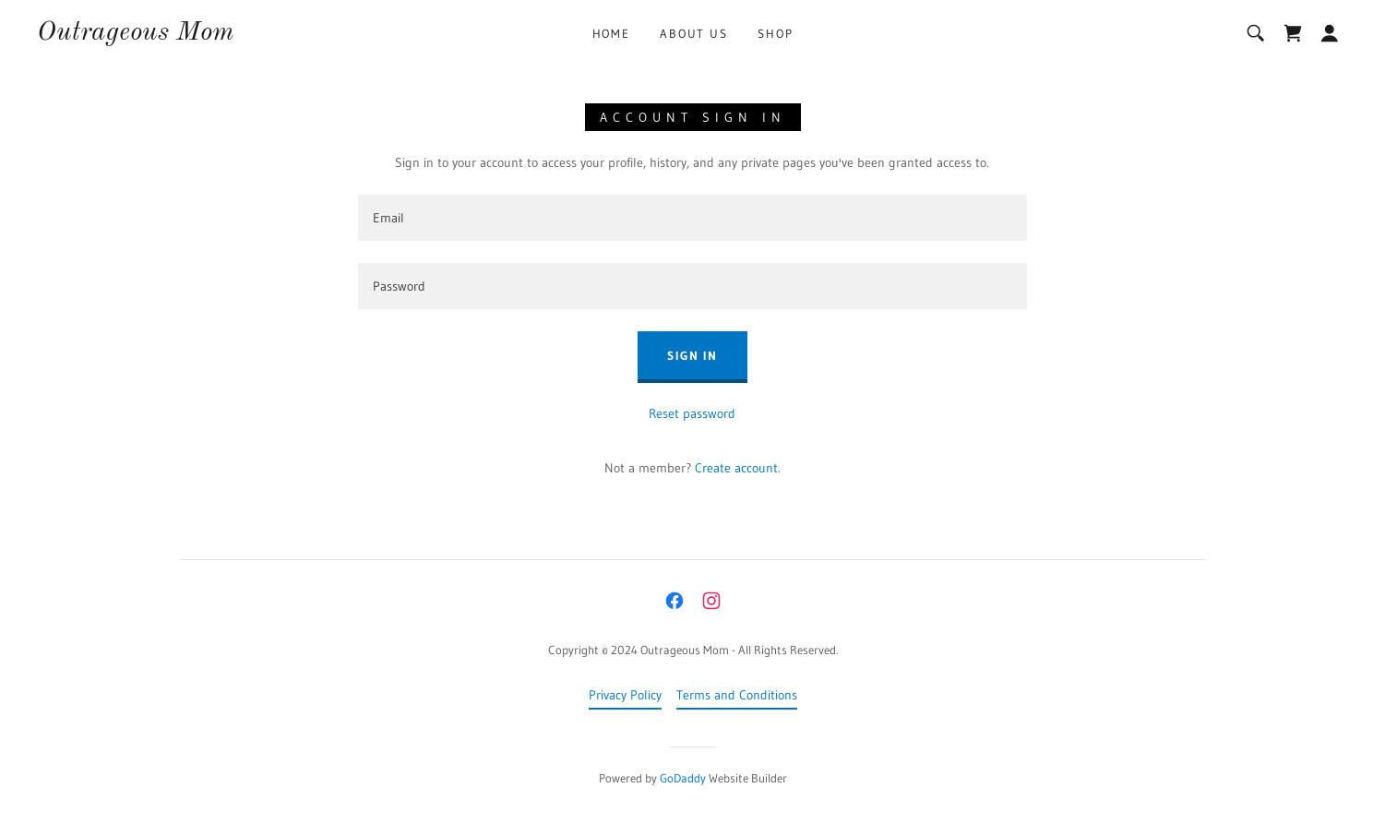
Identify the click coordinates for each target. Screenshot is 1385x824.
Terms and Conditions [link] (736, 695)
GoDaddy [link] (683, 777)
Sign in (692, 355)
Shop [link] (775, 33)
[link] (135, 35)
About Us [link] (694, 33)
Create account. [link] (738, 468)
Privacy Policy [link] (625, 695)
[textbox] (692, 218)
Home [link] (611, 33)
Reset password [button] (692, 413)
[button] (1329, 33)
